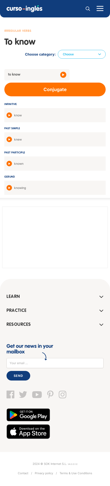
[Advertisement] (55, 237)
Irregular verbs (18, 30)
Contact (23, 473)
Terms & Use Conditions (76, 473)
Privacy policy (44, 473)
